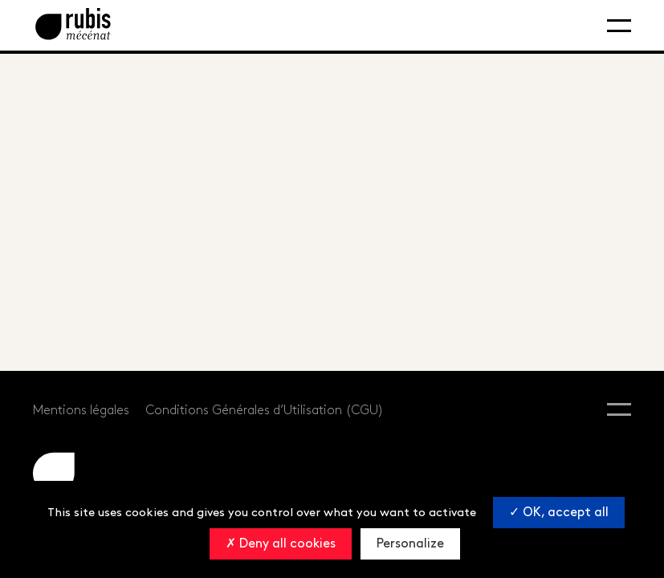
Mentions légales (81, 411)
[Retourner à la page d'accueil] (73, 25)
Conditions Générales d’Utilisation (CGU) (264, 411)
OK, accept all (559, 513)
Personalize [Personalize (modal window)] (410, 544)
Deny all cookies (281, 544)
